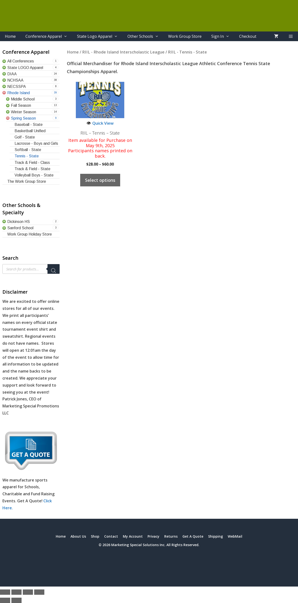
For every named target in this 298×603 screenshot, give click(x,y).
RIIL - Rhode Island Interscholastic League (123, 52)
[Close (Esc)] (39, 592)
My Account (133, 536)
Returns (171, 536)
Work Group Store (185, 36)
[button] (290, 36)
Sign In (222, 36)
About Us (78, 536)
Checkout (247, 36)
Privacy (153, 536)
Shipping (215, 536)
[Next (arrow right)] (16, 600)
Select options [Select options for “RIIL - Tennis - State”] (100, 180)
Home (10, 36)
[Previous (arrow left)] (5, 600)
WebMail (235, 536)
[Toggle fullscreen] (16, 592)
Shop (95, 536)
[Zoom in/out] (5, 592)
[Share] (28, 592)
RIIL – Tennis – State (100, 133)
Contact (111, 536)
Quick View (100, 123)
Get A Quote (192, 536)
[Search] (53, 269)
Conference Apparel (48, 36)
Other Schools (145, 36)
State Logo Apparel (100, 36)
